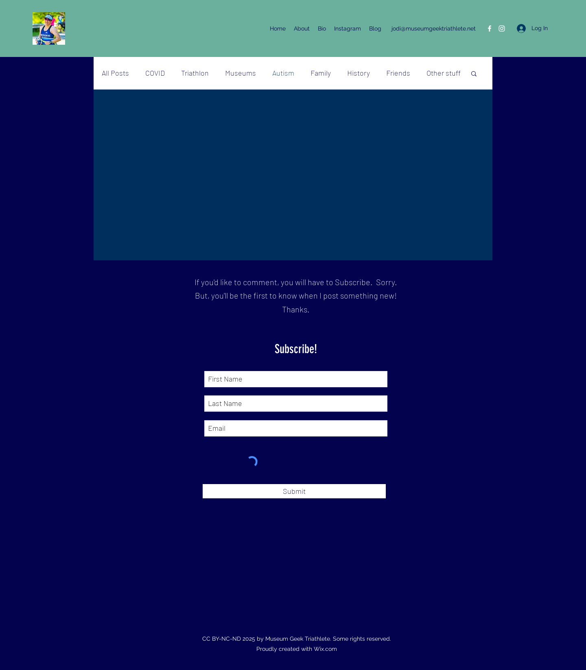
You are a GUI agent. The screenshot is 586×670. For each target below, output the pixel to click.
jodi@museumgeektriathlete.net (433, 28)
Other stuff (443, 72)
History (358, 72)
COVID (155, 72)
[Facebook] (489, 28)
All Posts (115, 72)
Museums (240, 72)
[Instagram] (502, 28)
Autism (283, 72)
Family (320, 72)
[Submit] (294, 491)
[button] (474, 74)
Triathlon (195, 72)
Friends (398, 72)
